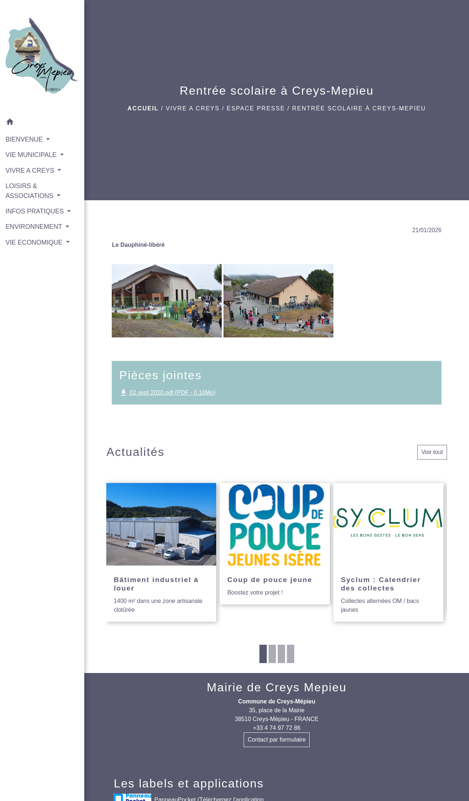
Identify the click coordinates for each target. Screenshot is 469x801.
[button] (42, 123)
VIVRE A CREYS (192, 108)
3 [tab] (281, 654)
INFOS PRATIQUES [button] (35, 211)
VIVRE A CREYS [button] (30, 170)
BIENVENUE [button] (25, 139)
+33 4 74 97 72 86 (276, 728)
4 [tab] (290, 654)
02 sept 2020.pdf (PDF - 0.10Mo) (167, 392)
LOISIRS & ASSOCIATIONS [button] (30, 190)
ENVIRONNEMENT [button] (34, 226)
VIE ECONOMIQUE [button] (34, 242)
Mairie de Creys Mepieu (277, 687)
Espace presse (256, 108)
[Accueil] (42, 57)
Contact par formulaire (277, 739)
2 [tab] (272, 654)
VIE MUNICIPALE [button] (31, 154)
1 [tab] (263, 654)
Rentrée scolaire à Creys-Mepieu (359, 108)
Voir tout (432, 452)
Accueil (143, 108)
